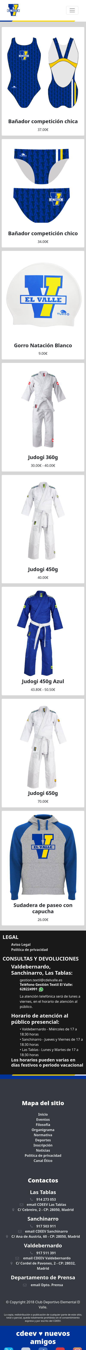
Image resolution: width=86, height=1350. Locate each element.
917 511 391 (43, 1253)
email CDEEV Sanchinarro (43, 1231)
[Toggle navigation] (72, 10)
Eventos (43, 1119)
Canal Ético (43, 1160)
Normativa (43, 1135)
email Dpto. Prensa (43, 1285)
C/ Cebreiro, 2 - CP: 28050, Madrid (43, 1209)
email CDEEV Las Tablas (43, 1204)
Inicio (43, 1114)
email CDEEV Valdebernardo (43, 1258)
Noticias (43, 1150)
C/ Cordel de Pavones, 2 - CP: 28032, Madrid (43, 1266)
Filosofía (43, 1124)
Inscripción (43, 1145)
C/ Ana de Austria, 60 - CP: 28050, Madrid (43, 1236)
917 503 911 (43, 1226)
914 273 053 (43, 1199)
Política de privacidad (43, 1155)
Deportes (43, 1140)
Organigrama (43, 1129)
